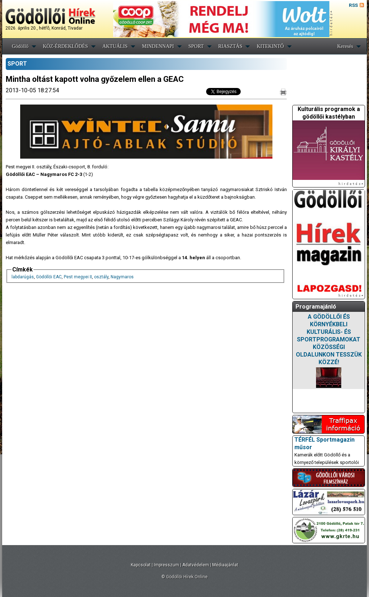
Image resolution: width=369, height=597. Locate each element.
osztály (101, 276)
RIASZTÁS (230, 46)
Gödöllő (20, 46)
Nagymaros (122, 276)
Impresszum (166, 564)
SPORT (196, 46)
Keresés (345, 46)
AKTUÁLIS (115, 46)
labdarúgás (23, 276)
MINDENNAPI (158, 46)
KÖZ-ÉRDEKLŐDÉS (65, 46)
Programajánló (315, 306)
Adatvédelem (195, 564)
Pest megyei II (78, 276)
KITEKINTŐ (270, 46)
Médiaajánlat (225, 564)
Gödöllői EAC (49, 276)
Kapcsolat (141, 564)
